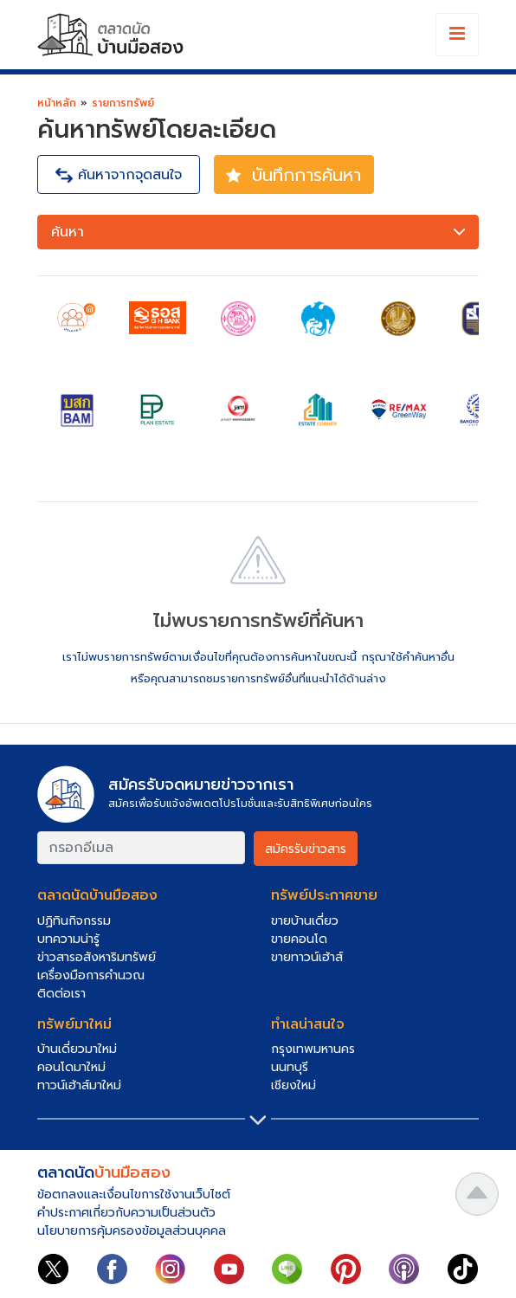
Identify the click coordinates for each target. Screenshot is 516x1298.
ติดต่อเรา (61, 994)
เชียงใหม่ (293, 1085)
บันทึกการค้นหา (291, 175)
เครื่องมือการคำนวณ (91, 975)
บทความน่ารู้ (68, 939)
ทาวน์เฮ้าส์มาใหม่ (79, 1085)
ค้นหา (260, 232)
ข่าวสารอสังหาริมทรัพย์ (96, 957)
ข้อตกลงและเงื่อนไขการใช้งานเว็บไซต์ (133, 1194)
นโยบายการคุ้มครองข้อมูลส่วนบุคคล (131, 1231)
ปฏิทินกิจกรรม (74, 921)
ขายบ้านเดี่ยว (305, 921)
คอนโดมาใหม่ (71, 1067)
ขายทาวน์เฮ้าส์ (307, 957)
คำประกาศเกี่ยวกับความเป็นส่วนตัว (126, 1213)
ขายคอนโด (299, 939)
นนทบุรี (289, 1067)
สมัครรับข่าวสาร (305, 849)
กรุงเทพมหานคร (313, 1049)
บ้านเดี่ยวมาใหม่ (77, 1049)
